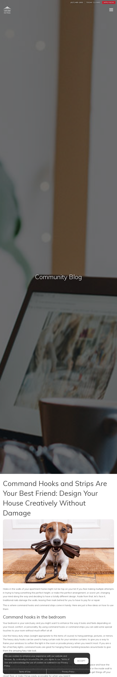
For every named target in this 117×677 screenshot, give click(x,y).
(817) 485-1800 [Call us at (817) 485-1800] (76, 2)
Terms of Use (24, 671)
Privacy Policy (68, 671)
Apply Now (109, 2)
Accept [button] (81, 660)
